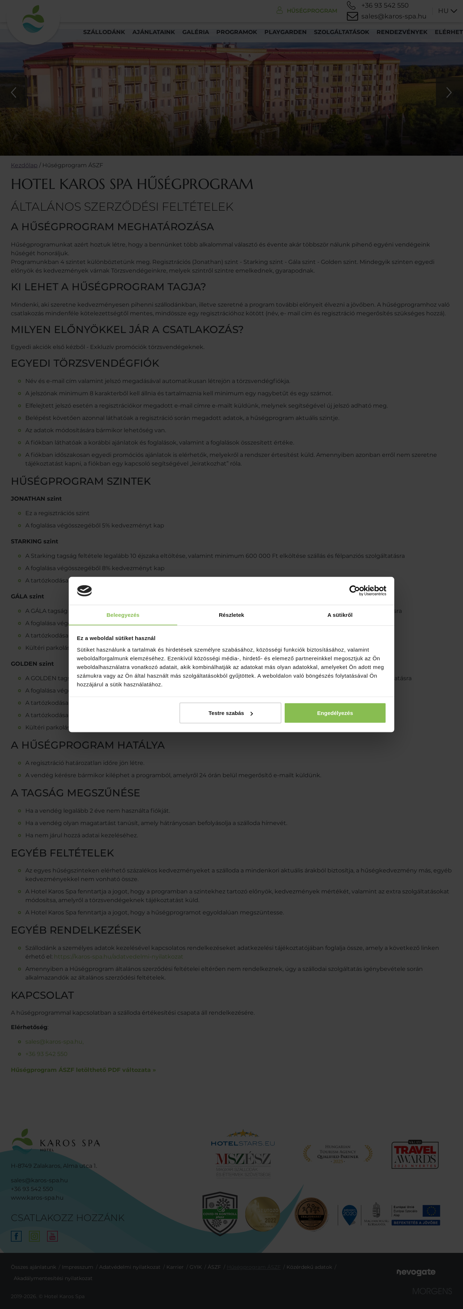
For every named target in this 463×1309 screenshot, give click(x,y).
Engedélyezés (335, 713)
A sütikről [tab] (340, 614)
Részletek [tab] (231, 614)
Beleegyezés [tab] (122, 614)
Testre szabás (230, 713)
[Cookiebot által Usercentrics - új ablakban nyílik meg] (354, 590)
